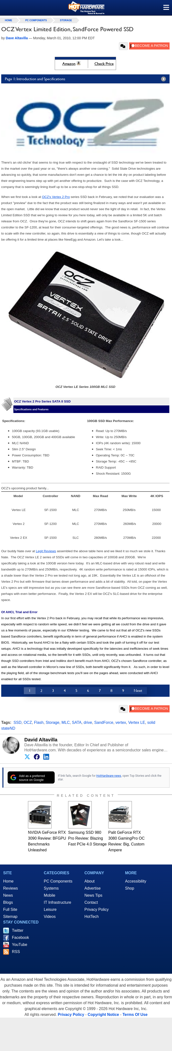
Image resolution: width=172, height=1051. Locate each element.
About (89, 881)
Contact (91, 902)
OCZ (28, 722)
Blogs (8, 902)
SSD (17, 722)
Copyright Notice (103, 1014)
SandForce (103, 722)
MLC (66, 722)
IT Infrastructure (57, 902)
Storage (66, 20)
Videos (50, 916)
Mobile (49, 895)
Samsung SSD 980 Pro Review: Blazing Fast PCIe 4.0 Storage (87, 838)
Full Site (10, 909)
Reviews (10, 888)
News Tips (93, 895)
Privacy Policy (96, 909)
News (8, 895)
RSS (16, 952)
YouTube (19, 945)
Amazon (68, 63)
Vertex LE (136, 722)
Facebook (20, 937)
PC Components (36, 20)
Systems (51, 888)
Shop (129, 888)
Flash (39, 722)
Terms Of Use (134, 1014)
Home (8, 881)
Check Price (104, 63)
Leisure (50, 909)
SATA (76, 722)
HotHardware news (108, 775)
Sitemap (10, 916)
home (8, 20)
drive (88, 722)
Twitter (17, 930)
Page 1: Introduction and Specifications (86, 79)
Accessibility (135, 881)
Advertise (92, 888)
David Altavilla (40, 739)
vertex (121, 722)
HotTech (91, 916)
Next (138, 690)
